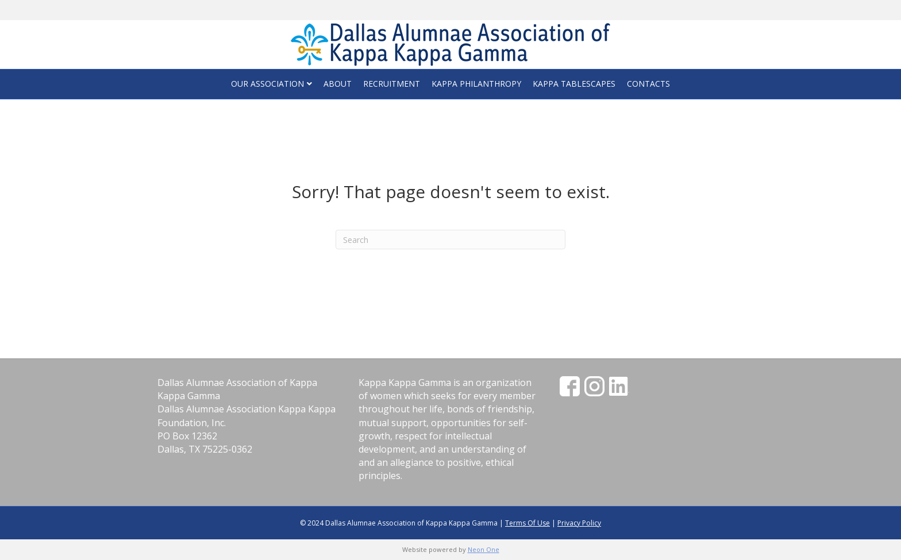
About (338, 83)
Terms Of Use (527, 523)
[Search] (450, 239)
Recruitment (391, 83)
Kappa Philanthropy (476, 83)
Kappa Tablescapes (574, 83)
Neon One (483, 549)
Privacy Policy (579, 523)
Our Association (267, 83)
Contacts (648, 83)
